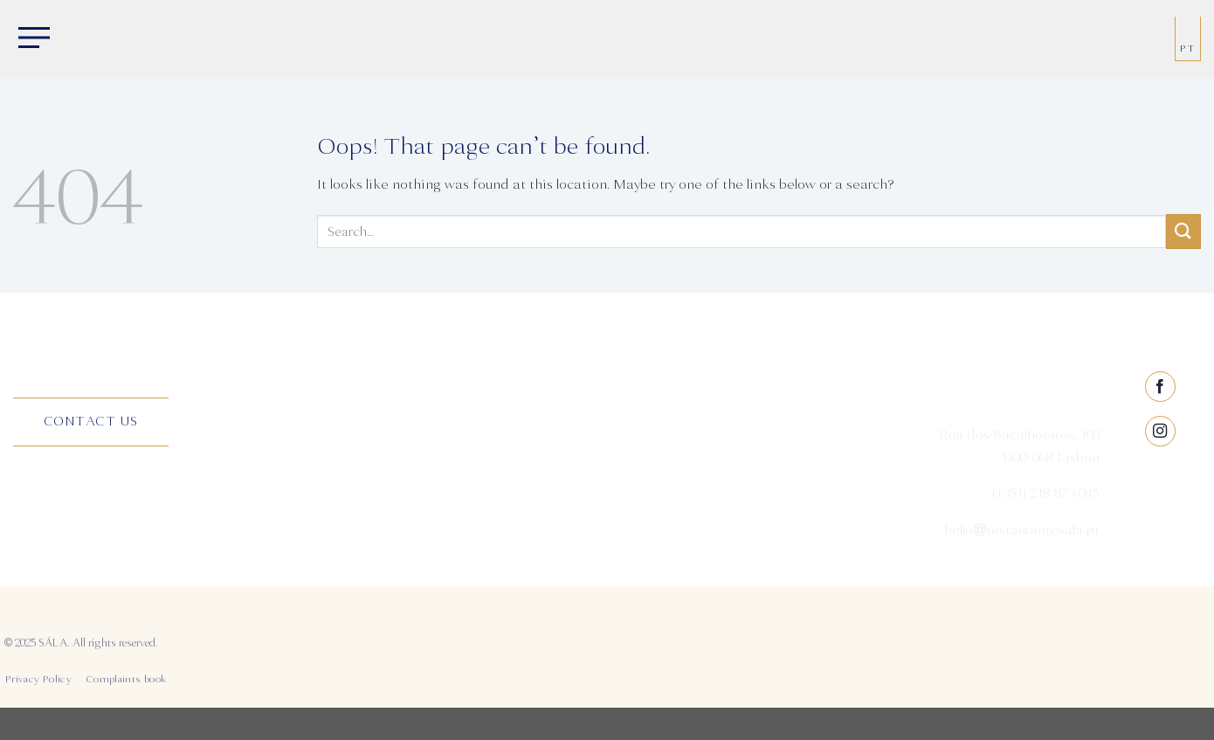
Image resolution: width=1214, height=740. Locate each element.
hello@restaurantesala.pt (1022, 536)
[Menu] (30, 39)
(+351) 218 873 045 (1046, 500)
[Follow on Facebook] (1160, 447)
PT (1188, 48)
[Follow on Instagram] (1160, 491)
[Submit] (1183, 231)
